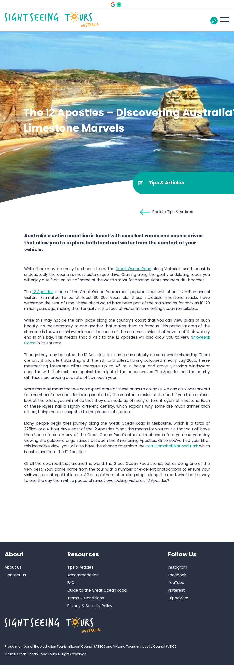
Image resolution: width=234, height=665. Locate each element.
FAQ (70, 582)
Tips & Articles (80, 567)
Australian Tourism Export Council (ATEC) (72, 646)
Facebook (177, 575)
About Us (13, 567)
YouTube (176, 582)
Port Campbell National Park (172, 446)
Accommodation (83, 575)
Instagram (177, 567)
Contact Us (15, 575)
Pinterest (176, 590)
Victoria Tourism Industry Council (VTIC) (144, 646)
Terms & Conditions (85, 598)
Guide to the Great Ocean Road (97, 590)
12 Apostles (42, 291)
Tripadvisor (178, 598)
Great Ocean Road (133, 268)
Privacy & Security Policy (89, 605)
